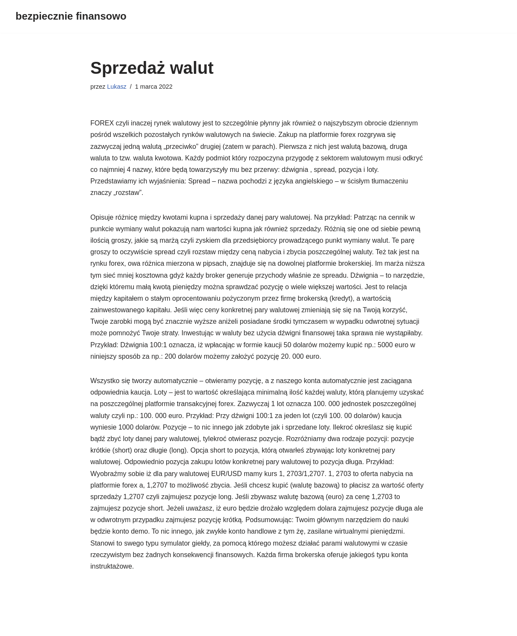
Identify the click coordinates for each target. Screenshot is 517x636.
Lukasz (117, 86)
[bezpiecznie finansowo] (71, 16)
